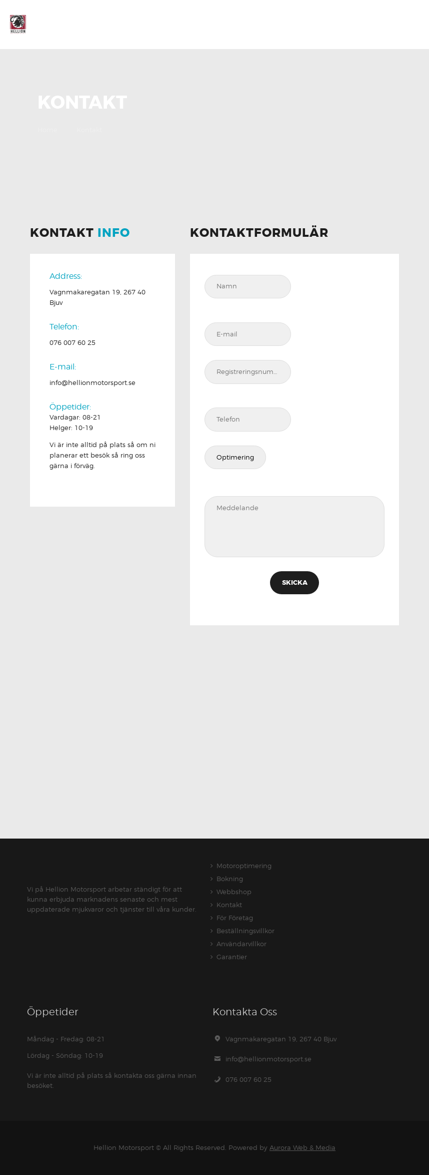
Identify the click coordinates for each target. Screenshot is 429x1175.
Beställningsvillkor (245, 931)
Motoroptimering (244, 866)
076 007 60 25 (249, 1079)
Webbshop (234, 892)
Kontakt (229, 905)
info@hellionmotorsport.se (269, 1059)
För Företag (234, 918)
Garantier (231, 957)
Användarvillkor (241, 944)
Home (48, 130)
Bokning (229, 879)
